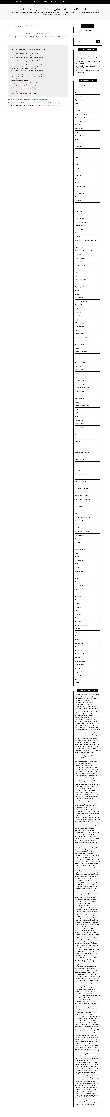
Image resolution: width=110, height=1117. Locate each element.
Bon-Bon (78, 200)
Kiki (76, 438)
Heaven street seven (82, 337)
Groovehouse (79, 326)
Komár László (79, 456)
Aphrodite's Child (80, 136)
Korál (76, 463)
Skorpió (77, 628)
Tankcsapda (79, 643)
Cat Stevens (79, 229)
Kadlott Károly (79, 391)
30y (76, 89)
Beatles (77, 157)
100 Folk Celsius (80, 85)
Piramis (77, 589)
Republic (78, 607)
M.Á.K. (77, 485)
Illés (76, 373)
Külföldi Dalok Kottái (50, 2)
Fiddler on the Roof (81, 301)
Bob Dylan (78, 190)
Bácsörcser (78, 146)
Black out (78, 182)
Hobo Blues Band (81, 351)
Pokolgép (78, 593)
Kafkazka (78, 395)
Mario (77, 503)
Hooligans (78, 359)
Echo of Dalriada (80, 280)
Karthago (78, 413)
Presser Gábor (79, 596)
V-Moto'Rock (79, 664)
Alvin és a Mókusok (81, 114)
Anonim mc (79, 128)
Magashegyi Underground (83, 488)
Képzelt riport (79, 423)
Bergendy (78, 172)
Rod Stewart (79, 614)
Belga (77, 164)
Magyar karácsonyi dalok (83, 499)
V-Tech (77, 668)
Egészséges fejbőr (81, 287)
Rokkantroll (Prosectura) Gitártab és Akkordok (87, 71)
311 (76, 92)
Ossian (77, 575)
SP (76, 632)
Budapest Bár (79, 218)
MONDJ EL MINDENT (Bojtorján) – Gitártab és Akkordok (28, 99)
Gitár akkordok (64, 2)
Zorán (77, 682)
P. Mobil (77, 582)
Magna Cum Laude (81, 492)
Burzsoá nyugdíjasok (81, 222)
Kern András (79, 427)
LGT (76, 477)
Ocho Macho (79, 560)
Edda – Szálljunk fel (82, 54)
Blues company (80, 186)
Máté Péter (78, 506)
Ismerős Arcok (79, 380)
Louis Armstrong (80, 481)
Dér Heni (78, 269)
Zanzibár (78, 679)
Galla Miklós (79, 316)
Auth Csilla (78, 143)
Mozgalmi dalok (80, 521)
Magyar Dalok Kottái (34, 2)
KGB (76, 434)
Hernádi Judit (79, 344)
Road (76, 611)
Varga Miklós (79, 672)
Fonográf (78, 308)
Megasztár (78, 510)
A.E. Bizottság (79, 96)
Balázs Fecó (79, 154)
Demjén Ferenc (80, 265)
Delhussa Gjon (79, 262)
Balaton (77, 150)
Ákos (76, 103)
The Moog (78, 650)
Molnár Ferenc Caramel (83, 517)
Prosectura (78, 600)
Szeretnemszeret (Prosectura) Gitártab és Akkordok (86, 57)
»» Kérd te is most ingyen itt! (53, 105)
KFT (76, 431)
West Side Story (80, 675)
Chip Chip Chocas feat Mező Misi (85, 240)
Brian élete (78, 211)
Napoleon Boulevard (82, 531)
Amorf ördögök (80, 118)
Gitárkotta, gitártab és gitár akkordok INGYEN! (55, 9)
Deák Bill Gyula (80, 258)
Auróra (77, 139)
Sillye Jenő (78, 621)
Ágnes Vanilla (79, 100)
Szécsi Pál (78, 639)
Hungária (78, 366)
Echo (76, 276)
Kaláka (77, 402)
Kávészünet (79, 420)
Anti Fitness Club (80, 132)
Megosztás (87, 30)
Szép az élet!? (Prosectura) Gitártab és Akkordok (87, 62)
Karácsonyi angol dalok (82, 405)
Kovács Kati (78, 470)
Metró (77, 513)
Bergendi (78, 168)
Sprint (77, 636)
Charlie (77, 236)
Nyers (77, 557)
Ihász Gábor (79, 369)
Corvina (77, 244)
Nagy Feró (78, 524)
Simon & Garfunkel (81, 625)
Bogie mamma (80, 193)
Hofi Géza (78, 355)
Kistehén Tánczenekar (82, 452)
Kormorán (78, 467)
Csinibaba (78, 254)
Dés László (78, 272)
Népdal (77, 546)
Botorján (78, 208)
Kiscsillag (78, 445)
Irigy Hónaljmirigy (80, 377)
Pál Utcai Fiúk (79, 585)
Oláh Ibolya (78, 564)
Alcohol (77, 110)
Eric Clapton (79, 297)
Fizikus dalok (79, 305)
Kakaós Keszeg (80, 398)
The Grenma (79, 647)
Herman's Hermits (81, 341)
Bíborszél (78, 175)
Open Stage (79, 571)
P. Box (77, 578)
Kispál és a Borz (80, 449)
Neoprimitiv (79, 539)
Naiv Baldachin (80, 528)
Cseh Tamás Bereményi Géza (84, 251)
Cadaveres (78, 226)
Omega (77, 567)
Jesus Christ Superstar (82, 387)
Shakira (77, 618)
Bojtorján (29, 33)
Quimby (77, 603)
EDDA (77, 283)
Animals (77, 125)
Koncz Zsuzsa (79, 459)
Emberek (78, 294)
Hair (76, 330)
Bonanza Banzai (80, 204)
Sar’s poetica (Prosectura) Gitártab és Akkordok (87, 67)
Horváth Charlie (80, 362)
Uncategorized (80, 661)
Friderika (78, 312)
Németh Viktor (80, 535)
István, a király (79, 384)
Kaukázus (78, 416)
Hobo (77, 348)
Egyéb (77, 290)
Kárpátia (78, 409)
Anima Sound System (82, 121)
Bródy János (79, 215)
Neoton (77, 542)
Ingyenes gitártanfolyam (17, 2)
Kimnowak (78, 441)
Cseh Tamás (79, 247)
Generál (77, 319)
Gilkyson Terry (79, 323)
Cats (76, 233)
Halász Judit (79, 333)
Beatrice (78, 161)
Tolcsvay (77, 657)
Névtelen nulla (80, 549)
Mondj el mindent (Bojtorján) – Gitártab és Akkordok (38, 36)
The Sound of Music (81, 654)
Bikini (76, 179)
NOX (76, 553)
